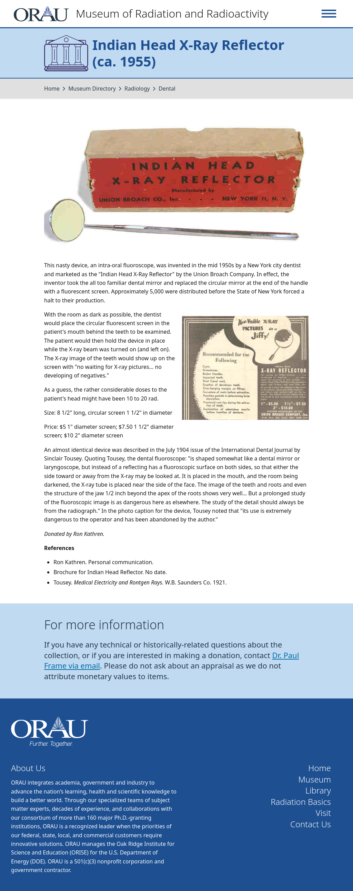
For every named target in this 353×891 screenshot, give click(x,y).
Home (52, 88)
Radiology (137, 88)
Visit (323, 813)
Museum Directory (92, 88)
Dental (167, 88)
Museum (314, 780)
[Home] (144, 13)
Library (318, 791)
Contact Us (310, 824)
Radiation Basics (301, 802)
